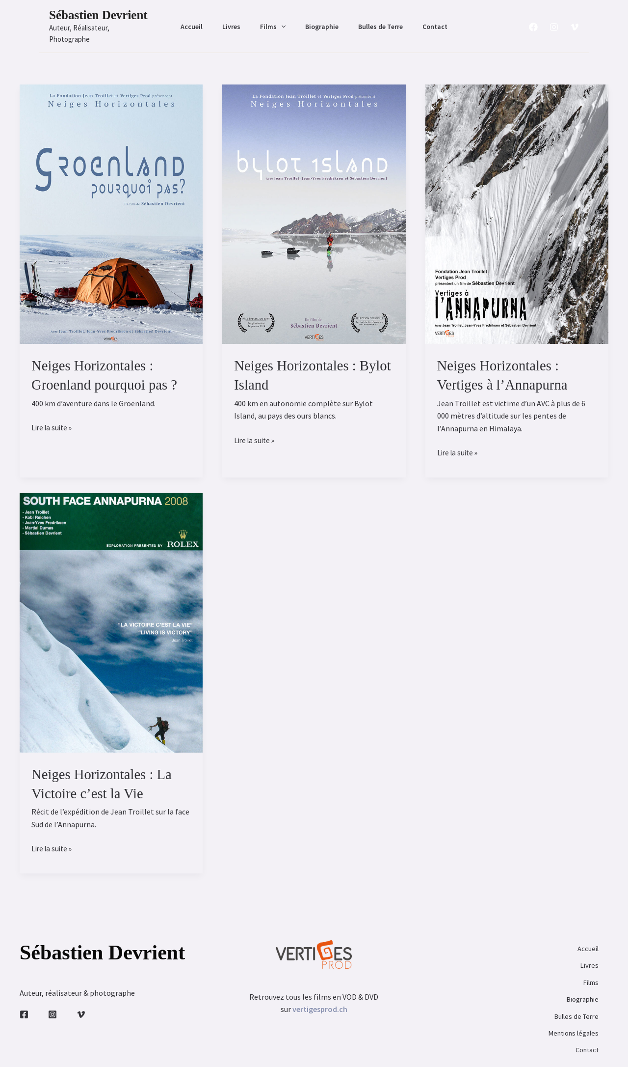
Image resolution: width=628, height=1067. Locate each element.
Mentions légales (568, 997)
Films (275, 20)
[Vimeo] (574, 21)
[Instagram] (554, 21)
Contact (420, 20)
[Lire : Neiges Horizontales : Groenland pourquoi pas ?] (111, 202)
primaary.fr (383, 1047)
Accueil (206, 20)
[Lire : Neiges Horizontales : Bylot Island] (313, 202)
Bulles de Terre (371, 20)
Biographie (319, 20)
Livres (240, 20)
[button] (284, 20)
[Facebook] (533, 21)
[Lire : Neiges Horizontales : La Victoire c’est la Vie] (111, 611)
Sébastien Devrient (98, 15)
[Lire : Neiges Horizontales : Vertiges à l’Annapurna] (516, 202)
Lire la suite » (53, 416)
